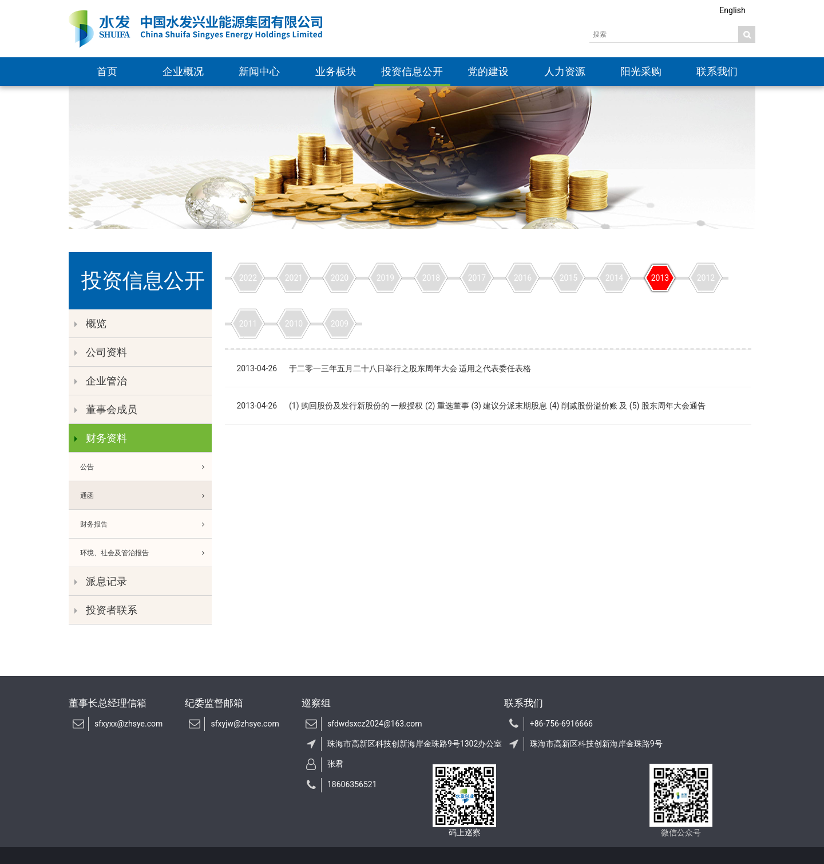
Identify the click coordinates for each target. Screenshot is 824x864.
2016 (523, 277)
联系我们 (717, 71)
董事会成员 (105, 409)
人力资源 (564, 71)
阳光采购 (640, 71)
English (732, 10)
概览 (90, 323)
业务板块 (335, 71)
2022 (248, 277)
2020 (339, 277)
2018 (431, 277)
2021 (294, 277)
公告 (146, 467)
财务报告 (146, 524)
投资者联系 (105, 610)
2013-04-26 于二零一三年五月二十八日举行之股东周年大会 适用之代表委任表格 (383, 368)
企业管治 (100, 381)
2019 (385, 277)
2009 (339, 323)
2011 (248, 323)
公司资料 (100, 352)
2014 (614, 277)
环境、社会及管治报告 (146, 553)
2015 (568, 277)
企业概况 (183, 71)
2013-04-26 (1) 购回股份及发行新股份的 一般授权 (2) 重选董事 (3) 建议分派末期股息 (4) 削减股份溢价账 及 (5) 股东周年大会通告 (470, 405)
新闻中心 (259, 71)
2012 (706, 277)
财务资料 (100, 438)
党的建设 (488, 71)
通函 (146, 495)
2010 (294, 323)
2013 (660, 277)
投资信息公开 (412, 71)
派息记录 (100, 581)
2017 (477, 277)
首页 (107, 71)
